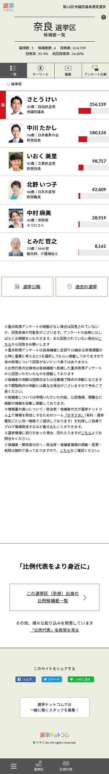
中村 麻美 (39, 212)
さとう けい (42, 99)
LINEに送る (82, 679)
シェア (27, 679)
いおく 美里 (42, 156)
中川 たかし (42, 127)
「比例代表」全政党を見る (54, 630)
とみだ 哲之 (42, 241)
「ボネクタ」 (74, 415)
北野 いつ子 (42, 184)
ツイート (54, 679)
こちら (86, 433)
